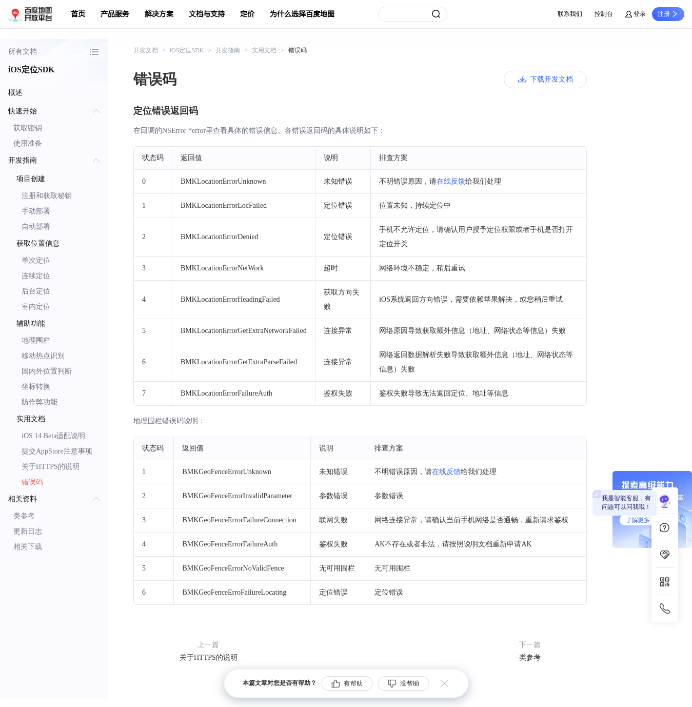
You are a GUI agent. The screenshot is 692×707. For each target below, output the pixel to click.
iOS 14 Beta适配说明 (53, 436)
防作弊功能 (39, 402)
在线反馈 (451, 181)
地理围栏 (36, 340)
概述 (15, 92)
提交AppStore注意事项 (57, 451)
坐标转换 (36, 386)
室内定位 (36, 306)
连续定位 (36, 276)
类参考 (24, 516)
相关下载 (27, 547)
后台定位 (36, 291)
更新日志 (27, 531)
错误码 (32, 482)
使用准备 (27, 143)
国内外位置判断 (47, 371)
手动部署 (36, 211)
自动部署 (36, 226)
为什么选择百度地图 (302, 14)
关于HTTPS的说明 (51, 466)
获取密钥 (27, 128)
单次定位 (36, 260)
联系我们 (570, 13)
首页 (78, 14)
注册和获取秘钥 (47, 196)
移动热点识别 (43, 356)
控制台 (604, 13)
